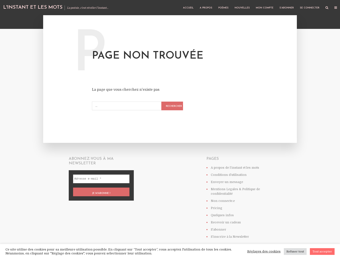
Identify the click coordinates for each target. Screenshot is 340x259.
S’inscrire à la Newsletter (230, 236)
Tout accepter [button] (322, 251)
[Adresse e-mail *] (101, 179)
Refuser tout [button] (295, 251)
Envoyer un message (227, 182)
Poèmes (223, 8)
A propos (206, 8)
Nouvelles (242, 8)
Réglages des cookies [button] (264, 251)
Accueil (188, 8)
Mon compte (264, 8)
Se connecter (309, 8)
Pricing (216, 208)
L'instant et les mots (32, 7)
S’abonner (287, 8)
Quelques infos (222, 215)
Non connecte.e (223, 201)
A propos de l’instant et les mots (235, 167)
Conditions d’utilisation (229, 175)
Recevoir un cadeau (226, 222)
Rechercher (174, 106)
